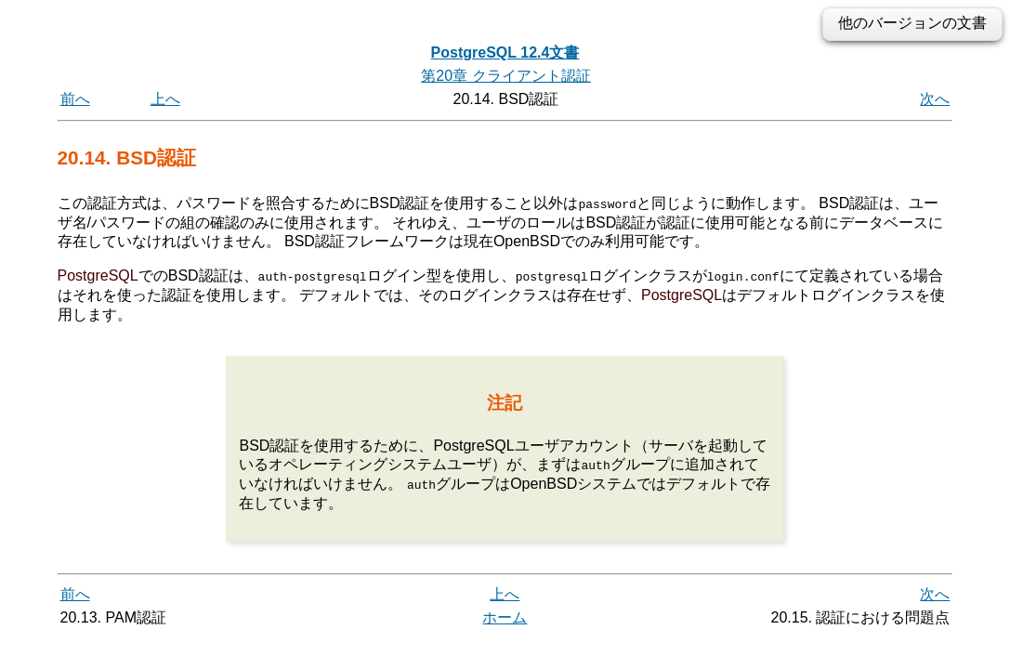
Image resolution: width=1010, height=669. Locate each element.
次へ (935, 99)
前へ (75, 99)
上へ (165, 99)
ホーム (504, 616)
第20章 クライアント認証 (505, 76)
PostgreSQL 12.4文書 (505, 52)
